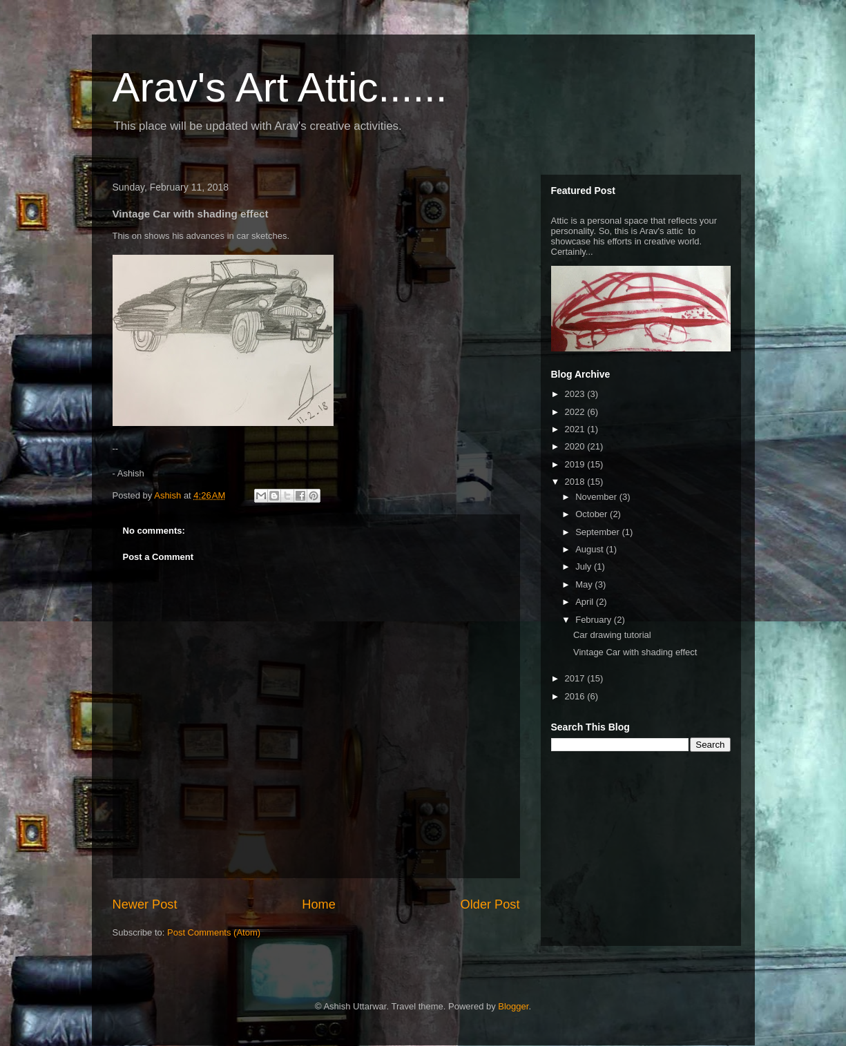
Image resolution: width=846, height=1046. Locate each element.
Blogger (513, 1006)
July (584, 566)
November (597, 497)
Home (319, 904)
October (592, 514)
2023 (576, 394)
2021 (576, 429)
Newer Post (145, 904)
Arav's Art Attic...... (280, 87)
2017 (576, 678)
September (598, 532)
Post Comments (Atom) (213, 932)
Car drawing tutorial (612, 635)
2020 (576, 446)
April (585, 602)
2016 (576, 696)
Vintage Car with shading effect (635, 652)
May (585, 584)
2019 (576, 464)
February (594, 619)
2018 (576, 481)
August (590, 549)
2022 (576, 412)
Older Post (490, 904)
